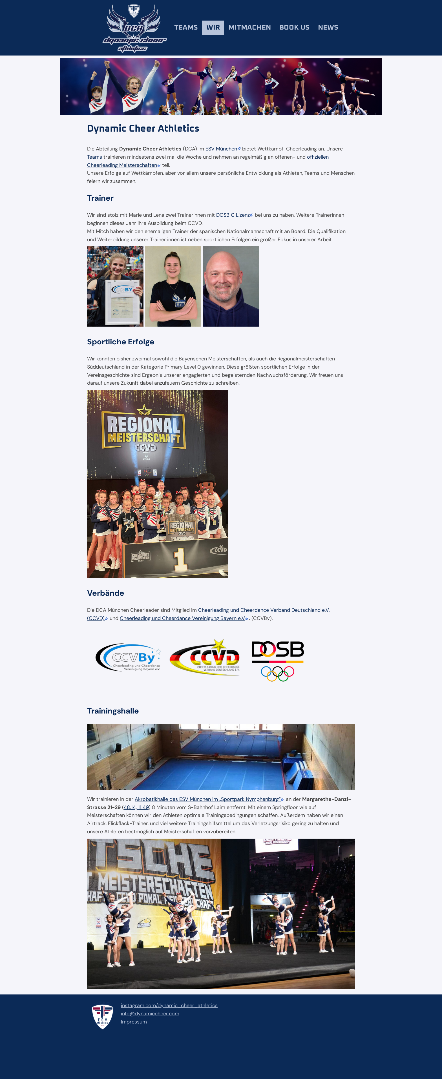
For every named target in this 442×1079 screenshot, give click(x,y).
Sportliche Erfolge (120, 341)
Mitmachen (249, 27)
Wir (213, 27)
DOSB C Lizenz (233, 215)
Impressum (134, 1021)
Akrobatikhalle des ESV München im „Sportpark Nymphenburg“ (208, 799)
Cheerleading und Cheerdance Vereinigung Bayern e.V (182, 618)
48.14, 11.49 (136, 807)
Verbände (105, 593)
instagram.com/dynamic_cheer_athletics (169, 1005)
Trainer (100, 198)
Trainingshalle (113, 711)
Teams (186, 27)
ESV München (221, 148)
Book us (294, 27)
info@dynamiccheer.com (150, 1013)
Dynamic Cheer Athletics (143, 129)
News (328, 27)
